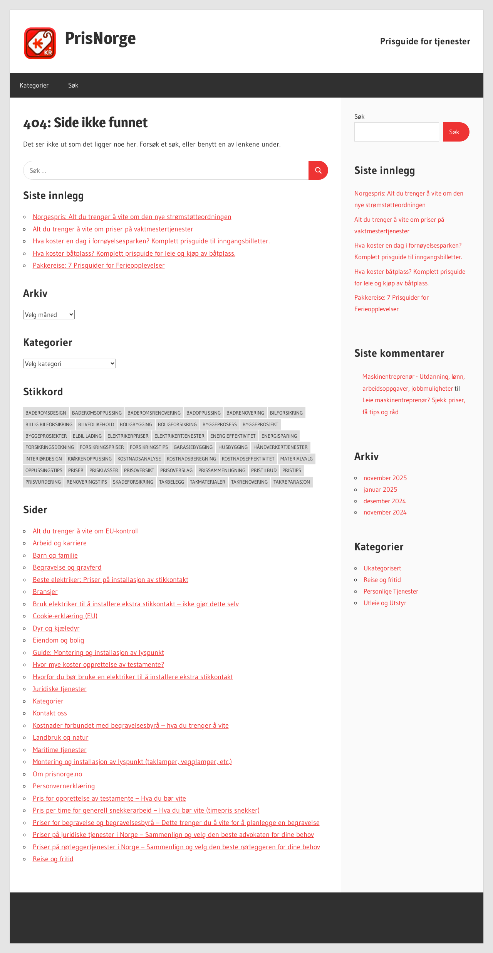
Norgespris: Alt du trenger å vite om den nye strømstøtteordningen (132, 217)
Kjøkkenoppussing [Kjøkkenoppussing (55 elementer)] (90, 458)
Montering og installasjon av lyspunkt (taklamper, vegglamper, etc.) (132, 761)
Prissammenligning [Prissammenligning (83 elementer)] (221, 470)
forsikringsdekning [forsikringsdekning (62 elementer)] (49, 447)
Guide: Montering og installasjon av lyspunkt (98, 652)
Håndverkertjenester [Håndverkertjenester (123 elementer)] (280, 447)
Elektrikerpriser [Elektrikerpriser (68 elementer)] (128, 436)
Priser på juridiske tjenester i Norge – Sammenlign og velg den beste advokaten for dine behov (173, 834)
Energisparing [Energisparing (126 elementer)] (279, 436)
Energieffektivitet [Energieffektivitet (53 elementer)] (233, 436)
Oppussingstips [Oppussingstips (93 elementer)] (43, 470)
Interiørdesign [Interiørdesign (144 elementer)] (43, 458)
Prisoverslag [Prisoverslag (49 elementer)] (176, 470)
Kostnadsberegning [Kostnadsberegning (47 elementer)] (191, 458)
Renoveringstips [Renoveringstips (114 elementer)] (87, 482)
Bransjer (45, 591)
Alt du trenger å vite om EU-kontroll (86, 531)
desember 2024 (385, 501)
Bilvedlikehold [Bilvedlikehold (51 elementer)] (96, 424)
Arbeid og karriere (60, 543)
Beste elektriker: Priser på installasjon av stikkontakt (110, 579)
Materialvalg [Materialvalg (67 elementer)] (296, 458)
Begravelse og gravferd (67, 567)
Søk (73, 85)
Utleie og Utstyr (385, 603)
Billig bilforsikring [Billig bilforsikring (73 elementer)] (48, 424)
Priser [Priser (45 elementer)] (76, 470)
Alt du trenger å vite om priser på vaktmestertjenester (113, 229)
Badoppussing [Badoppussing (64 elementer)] (203, 413)
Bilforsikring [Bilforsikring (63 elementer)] (286, 413)
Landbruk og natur (61, 737)
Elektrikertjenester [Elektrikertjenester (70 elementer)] (179, 436)
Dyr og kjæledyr (56, 628)
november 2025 (385, 478)
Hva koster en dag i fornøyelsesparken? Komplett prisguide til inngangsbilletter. (151, 241)
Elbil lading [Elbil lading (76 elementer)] (87, 436)
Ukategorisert (382, 568)
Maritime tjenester (60, 750)
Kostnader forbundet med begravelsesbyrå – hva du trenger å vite (131, 725)
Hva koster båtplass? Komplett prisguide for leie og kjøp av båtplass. (134, 253)
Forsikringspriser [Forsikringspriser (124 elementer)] (102, 447)
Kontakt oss (50, 713)
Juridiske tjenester (60, 689)
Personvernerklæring (64, 786)
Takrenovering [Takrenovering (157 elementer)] (249, 482)
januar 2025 (380, 489)
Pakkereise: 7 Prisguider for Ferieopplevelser (99, 265)
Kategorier (34, 85)
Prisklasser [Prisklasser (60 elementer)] (103, 470)
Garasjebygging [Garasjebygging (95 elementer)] (193, 447)
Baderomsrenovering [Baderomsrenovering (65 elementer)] (154, 413)
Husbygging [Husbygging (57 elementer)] (233, 447)
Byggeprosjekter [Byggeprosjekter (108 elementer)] (46, 436)
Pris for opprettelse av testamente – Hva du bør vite (109, 798)
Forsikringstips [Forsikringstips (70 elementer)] (149, 447)
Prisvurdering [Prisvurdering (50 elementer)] (43, 482)
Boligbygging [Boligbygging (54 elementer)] (136, 424)
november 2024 (385, 512)
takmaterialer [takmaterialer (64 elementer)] (207, 482)
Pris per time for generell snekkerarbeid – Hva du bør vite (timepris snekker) (146, 810)
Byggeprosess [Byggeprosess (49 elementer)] (220, 424)
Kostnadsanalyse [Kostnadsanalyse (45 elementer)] (139, 458)
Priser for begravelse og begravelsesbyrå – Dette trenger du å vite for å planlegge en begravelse (176, 822)
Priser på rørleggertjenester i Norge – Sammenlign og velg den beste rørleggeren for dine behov (176, 847)
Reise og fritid (53, 859)
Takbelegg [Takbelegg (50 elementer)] (171, 482)
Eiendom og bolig (58, 640)
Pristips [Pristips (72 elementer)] (291, 470)
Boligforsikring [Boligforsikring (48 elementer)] (177, 424)
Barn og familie (55, 555)
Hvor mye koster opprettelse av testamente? (98, 664)
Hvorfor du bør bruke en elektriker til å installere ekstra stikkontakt (133, 677)
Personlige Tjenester (391, 591)
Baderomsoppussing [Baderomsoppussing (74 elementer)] (97, 413)
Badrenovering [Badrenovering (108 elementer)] (245, 413)
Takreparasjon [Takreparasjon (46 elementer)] (291, 482)
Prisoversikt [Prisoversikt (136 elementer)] (139, 470)
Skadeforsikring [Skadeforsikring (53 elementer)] (133, 482)
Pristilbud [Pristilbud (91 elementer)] (264, 470)
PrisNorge (100, 37)
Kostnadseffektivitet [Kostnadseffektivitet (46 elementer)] (248, 458)
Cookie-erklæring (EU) (65, 616)
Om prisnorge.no (57, 774)
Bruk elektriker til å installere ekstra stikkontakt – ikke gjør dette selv (136, 604)
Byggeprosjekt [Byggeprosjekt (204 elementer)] (260, 424)
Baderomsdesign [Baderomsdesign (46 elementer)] (45, 413)
